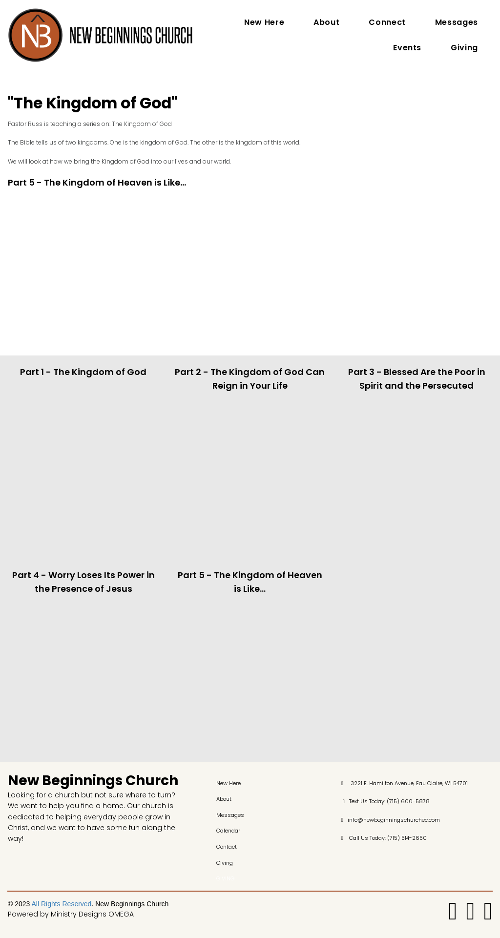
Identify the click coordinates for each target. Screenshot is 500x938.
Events (407, 47)
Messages (456, 22)
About (326, 22)
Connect (387, 22)
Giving (464, 47)
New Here (264, 22)
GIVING (225, 879)
